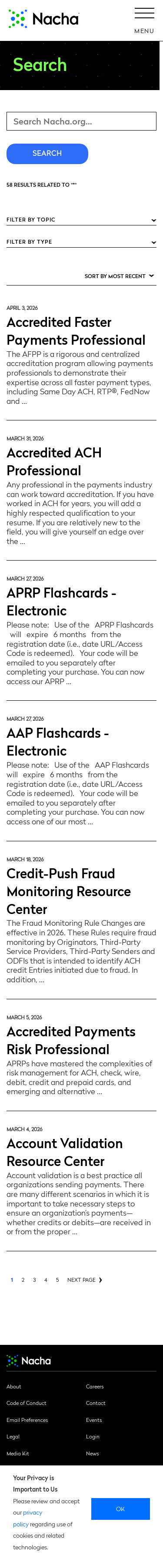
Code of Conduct (27, 1402)
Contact (96, 1402)
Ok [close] (120, 1508)
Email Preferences (27, 1419)
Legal (13, 1436)
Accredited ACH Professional (54, 460)
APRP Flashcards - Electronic (61, 600)
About (14, 1386)
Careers (94, 1386)
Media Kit (18, 1453)
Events (94, 1419)
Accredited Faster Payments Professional (76, 330)
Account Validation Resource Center (65, 1151)
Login (93, 1436)
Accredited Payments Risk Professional (71, 1039)
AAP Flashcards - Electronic (58, 741)
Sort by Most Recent (115, 275)
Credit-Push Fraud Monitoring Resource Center (69, 890)
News (92, 1453)
